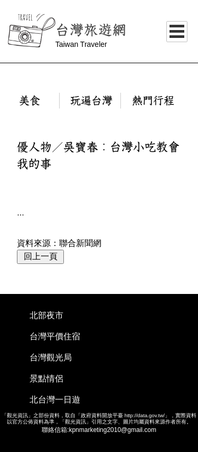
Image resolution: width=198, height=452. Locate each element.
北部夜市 (46, 315)
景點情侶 (46, 378)
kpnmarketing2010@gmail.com (112, 430)
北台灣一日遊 (55, 399)
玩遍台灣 (91, 100)
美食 (29, 100)
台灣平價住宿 (55, 336)
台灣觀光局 (51, 357)
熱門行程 (153, 100)
